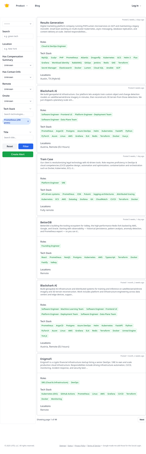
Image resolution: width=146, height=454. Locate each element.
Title (6, 132)
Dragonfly (95, 57)
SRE (63, 182)
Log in (136, 5)
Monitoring (56, 399)
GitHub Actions (68, 393)
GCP (118, 67)
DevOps (74, 382)
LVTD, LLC (15, 445)
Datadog (73, 199)
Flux (135, 57)
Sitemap (62, 445)
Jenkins (97, 62)
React (44, 257)
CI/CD (113, 199)
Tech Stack (9, 108)
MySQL (44, 57)
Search (6, 31)
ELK (87, 136)
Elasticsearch (65, 67)
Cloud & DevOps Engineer (53, 46)
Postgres (70, 131)
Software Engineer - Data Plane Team (59, 119)
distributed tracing (126, 194)
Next (142, 419)
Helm (96, 131)
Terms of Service (93, 445)
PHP (61, 57)
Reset (10, 146)
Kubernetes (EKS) (49, 393)
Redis (106, 62)
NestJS (67, 257)
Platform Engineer (50, 182)
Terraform (123, 62)
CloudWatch (102, 199)
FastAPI (119, 131)
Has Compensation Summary (12, 58)
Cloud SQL (99, 67)
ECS (57, 199)
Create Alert (18, 154)
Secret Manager (49, 67)
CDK (79, 194)
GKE (113, 62)
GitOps (88, 62)
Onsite (6, 95)
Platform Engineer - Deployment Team (93, 114)
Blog (37, 5)
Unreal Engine (129, 330)
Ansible (109, 67)
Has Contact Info (11, 71)
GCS (119, 57)
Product (22, 5)
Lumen (87, 67)
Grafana (45, 62)
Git (91, 199)
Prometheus (72, 57)
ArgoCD (59, 131)
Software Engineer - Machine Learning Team (62, 309)
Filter (26, 146)
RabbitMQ (77, 62)
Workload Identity (60, 62)
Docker (78, 67)
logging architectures (104, 194)
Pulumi (87, 194)
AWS (70, 136)
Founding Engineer (50, 245)
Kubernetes (108, 57)
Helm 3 (127, 57)
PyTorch (45, 136)
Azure (54, 136)
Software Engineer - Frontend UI (56, 114)
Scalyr (54, 57)
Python (129, 131)
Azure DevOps (84, 131)
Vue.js (125, 136)
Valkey (54, 262)
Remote (6, 83)
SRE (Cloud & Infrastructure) (54, 382)
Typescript (110, 257)
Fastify (44, 262)
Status (70, 445)
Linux (62, 136)
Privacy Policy (80, 445)
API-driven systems (50, 194)
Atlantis (84, 57)
